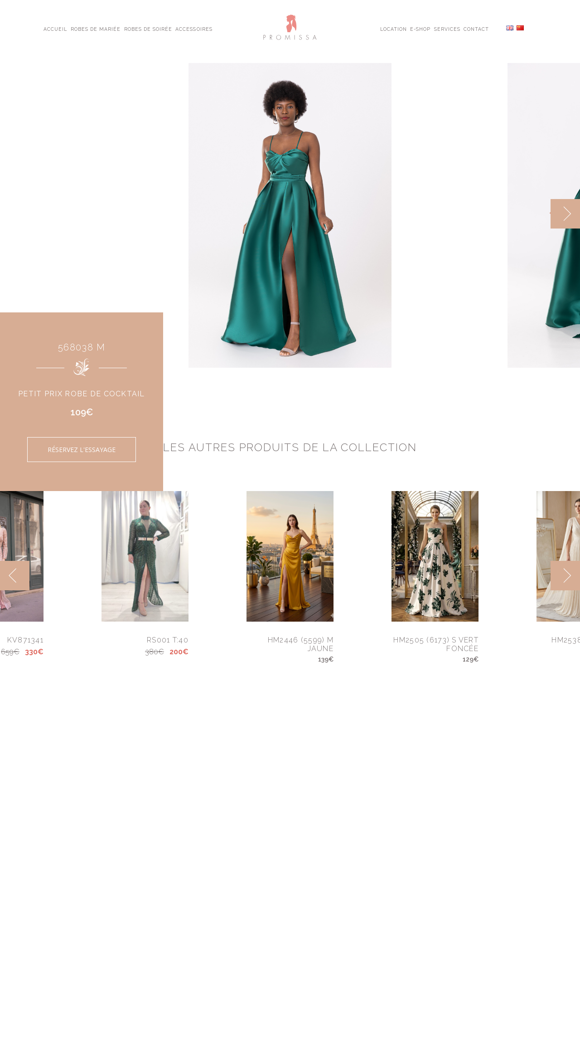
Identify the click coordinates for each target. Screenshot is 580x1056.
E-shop (420, 28)
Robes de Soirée (148, 28)
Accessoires (193, 28)
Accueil (55, 28)
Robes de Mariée (96, 28)
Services (447, 28)
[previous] (14, 575)
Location (393, 28)
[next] (565, 214)
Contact (476, 28)
